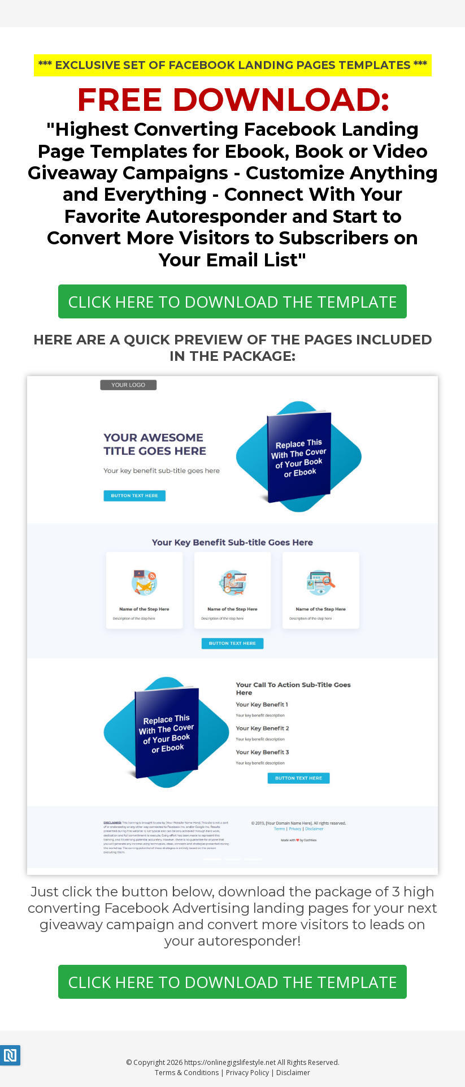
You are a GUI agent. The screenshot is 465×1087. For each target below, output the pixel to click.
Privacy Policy (247, 1072)
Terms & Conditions (187, 1072)
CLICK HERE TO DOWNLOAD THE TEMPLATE (232, 301)
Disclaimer (293, 1072)
